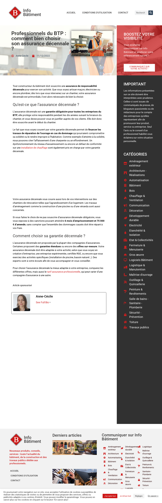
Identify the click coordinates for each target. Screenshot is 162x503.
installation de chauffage (34, 147)
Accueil (71, 12)
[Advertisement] (59, 176)
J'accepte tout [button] (110, 496)
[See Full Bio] (50, 302)
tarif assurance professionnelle (63, 271)
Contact (123, 12)
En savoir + (153, 496)
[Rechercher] (150, 12)
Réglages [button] (139, 496)
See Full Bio (42, 302)
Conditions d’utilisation (97, 12)
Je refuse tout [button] (125, 496)
